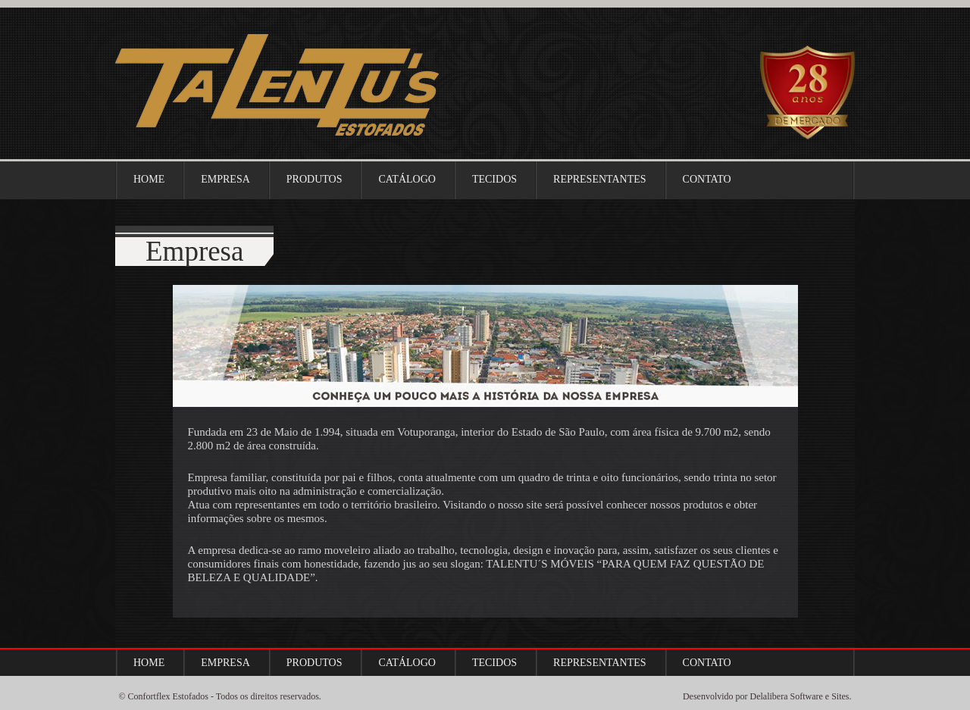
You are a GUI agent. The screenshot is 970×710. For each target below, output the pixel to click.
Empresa (225, 179)
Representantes (599, 179)
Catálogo (406, 179)
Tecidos (494, 179)
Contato (707, 179)
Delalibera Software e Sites (800, 696)
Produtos (314, 179)
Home (148, 179)
